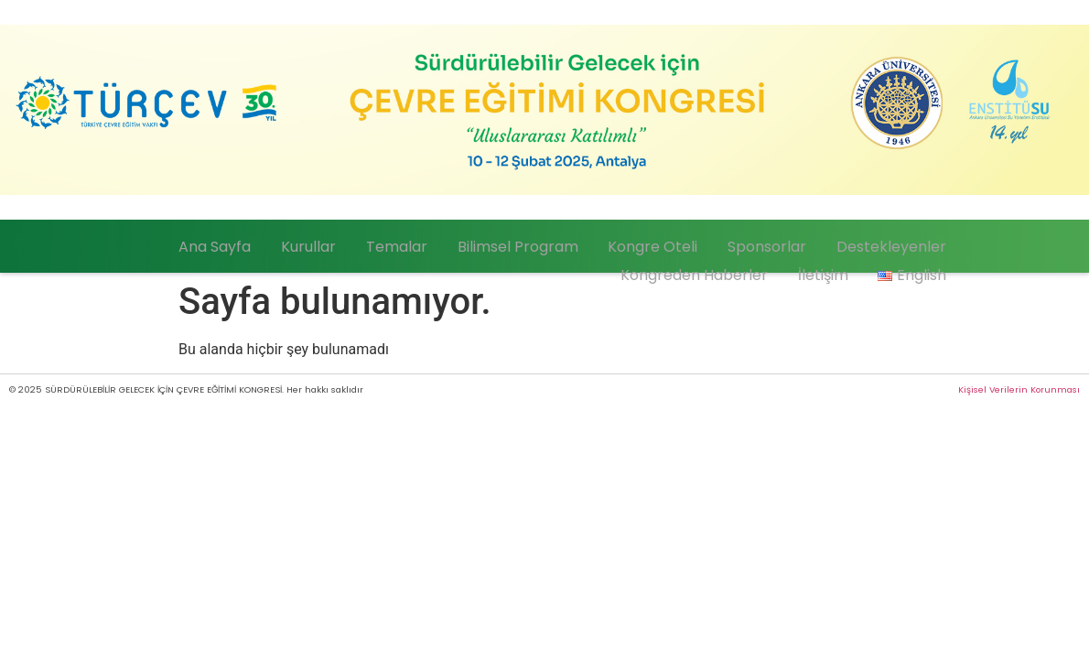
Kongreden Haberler (722, 264)
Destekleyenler (897, 243)
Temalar (449, 243)
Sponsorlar (784, 243)
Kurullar (372, 243)
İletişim (839, 264)
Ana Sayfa (290, 243)
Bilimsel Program (558, 243)
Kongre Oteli (682, 243)
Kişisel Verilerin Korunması (1019, 389)
